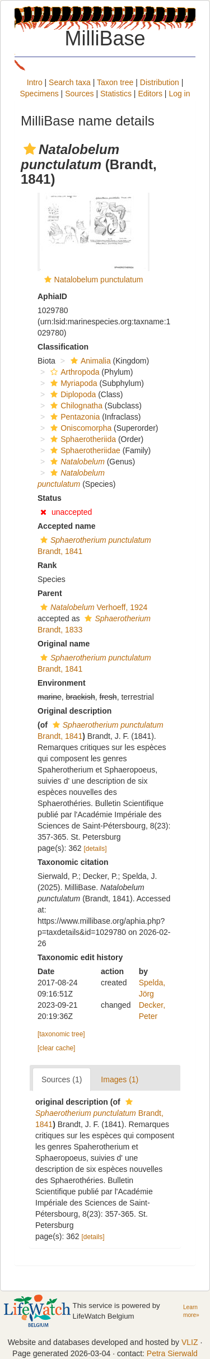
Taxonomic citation (73, 862)
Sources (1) (61, 1079)
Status (50, 498)
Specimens (39, 93)
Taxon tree (115, 82)
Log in (179, 93)
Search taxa (70, 82)
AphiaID (52, 296)
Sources (79, 93)
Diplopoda (72, 394)
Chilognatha (75, 405)
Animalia (89, 360)
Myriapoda (72, 383)
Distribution (159, 82)
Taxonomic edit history (80, 957)
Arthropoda (73, 371)
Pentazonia (74, 416)
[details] (95, 849)
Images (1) (119, 1079)
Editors (150, 93)
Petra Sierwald (172, 1353)
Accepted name (66, 526)
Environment (62, 682)
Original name (64, 643)
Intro (35, 82)
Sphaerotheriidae (84, 450)
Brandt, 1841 (99, 1113)
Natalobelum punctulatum (98, 279)
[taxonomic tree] (61, 1034)
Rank (47, 565)
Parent (50, 593)
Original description (74, 710)
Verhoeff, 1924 (92, 607)
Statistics (116, 93)
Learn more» (191, 1311)
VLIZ (189, 1342)
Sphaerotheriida (82, 439)
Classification (63, 346)
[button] (30, 149)
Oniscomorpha (79, 427)
